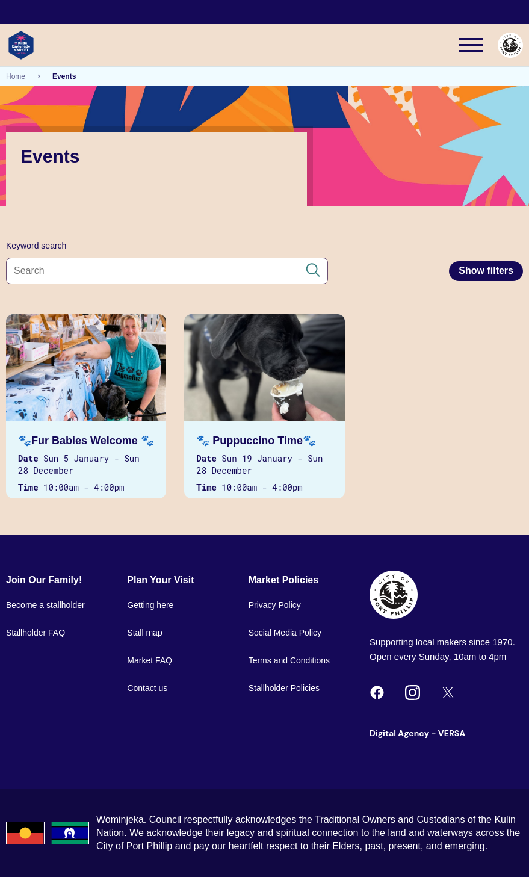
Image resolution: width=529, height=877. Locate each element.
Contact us (147, 688)
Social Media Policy (285, 632)
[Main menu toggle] (471, 45)
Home (15, 76)
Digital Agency (399, 733)
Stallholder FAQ (35, 632)
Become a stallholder (45, 605)
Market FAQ (149, 660)
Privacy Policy (275, 605)
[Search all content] (167, 271)
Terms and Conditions (289, 660)
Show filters (486, 270)
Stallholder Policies (284, 688)
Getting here (150, 605)
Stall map (144, 632)
